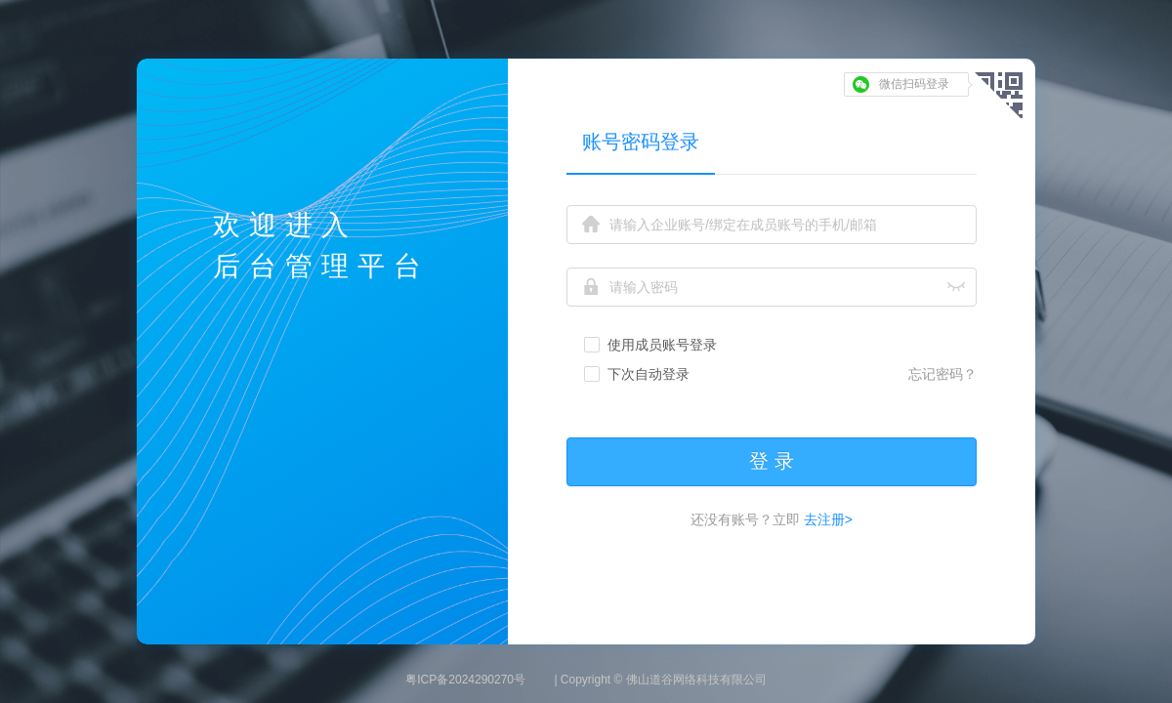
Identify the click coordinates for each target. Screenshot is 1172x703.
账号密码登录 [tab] (640, 141)
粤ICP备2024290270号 (465, 679)
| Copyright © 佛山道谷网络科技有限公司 (660, 679)
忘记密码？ (942, 374)
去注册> (826, 519)
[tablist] (771, 141)
